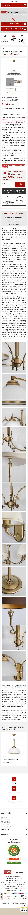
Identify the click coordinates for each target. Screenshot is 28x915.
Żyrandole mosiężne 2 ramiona (14, 880)
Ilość (3, 183)
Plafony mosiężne (22, 882)
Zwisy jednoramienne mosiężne (9, 882)
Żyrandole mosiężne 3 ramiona (14, 878)
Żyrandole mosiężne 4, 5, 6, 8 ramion (14, 876)
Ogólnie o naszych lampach (14, 213)
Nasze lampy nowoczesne (14, 217)
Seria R (8, 196)
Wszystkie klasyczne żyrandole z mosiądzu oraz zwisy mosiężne (8, 203)
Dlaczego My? (14, 225)
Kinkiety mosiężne (6, 884)
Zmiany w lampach (14, 221)
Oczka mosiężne (23, 888)
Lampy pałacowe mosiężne (14, 890)
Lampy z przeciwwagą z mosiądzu (9, 888)
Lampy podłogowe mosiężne (14, 886)
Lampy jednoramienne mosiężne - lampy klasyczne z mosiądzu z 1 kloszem (19, 198)
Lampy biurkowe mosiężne (18, 884)
